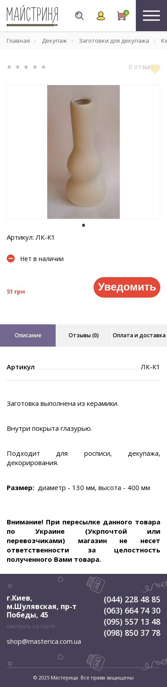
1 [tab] (83, 225)
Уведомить (127, 287)
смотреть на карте (31, 626)
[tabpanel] (83, 152)
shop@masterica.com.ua (44, 641)
